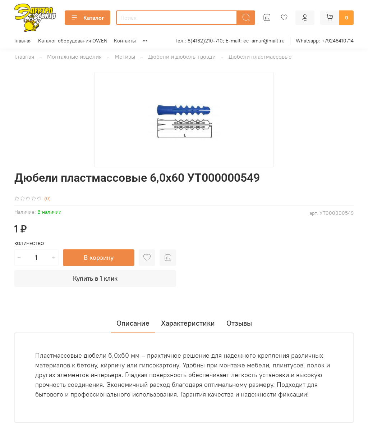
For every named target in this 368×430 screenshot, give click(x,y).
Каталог (87, 17)
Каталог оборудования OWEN (72, 40)
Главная (23, 40)
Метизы (125, 56)
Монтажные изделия (74, 56)
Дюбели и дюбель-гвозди (182, 56)
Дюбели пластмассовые (260, 56)
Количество (29, 243)
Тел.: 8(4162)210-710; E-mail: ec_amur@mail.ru (230, 40)
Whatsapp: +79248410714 (325, 40)
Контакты (125, 40)
